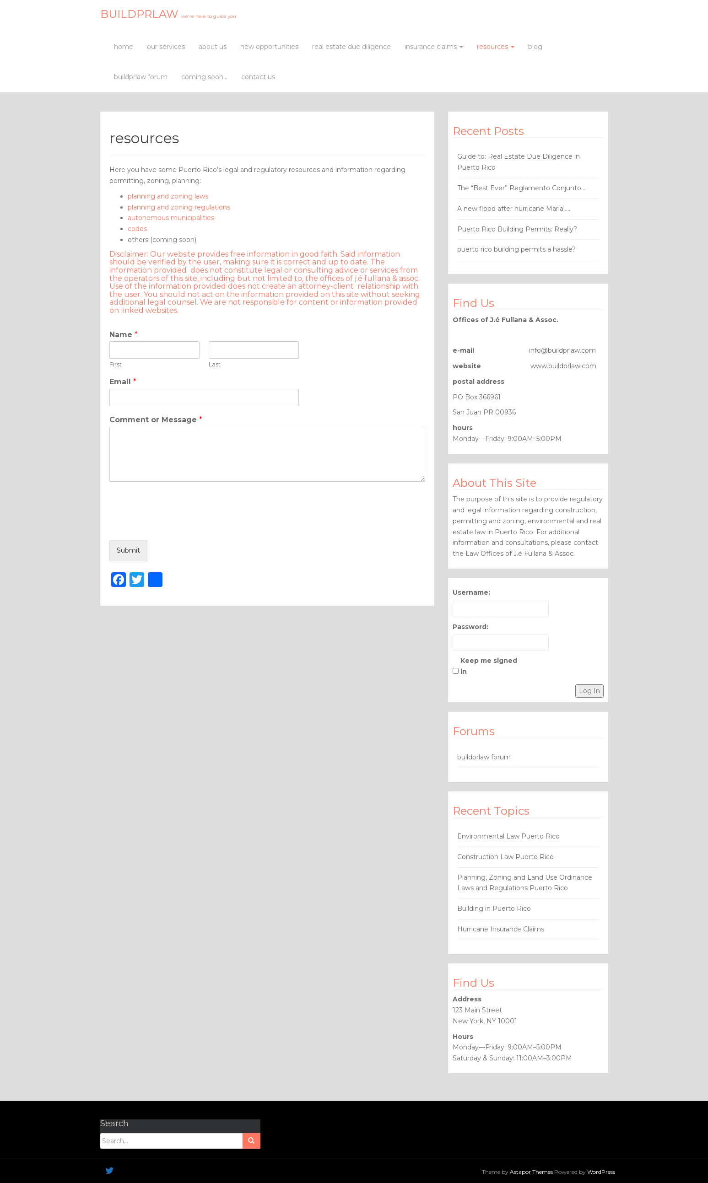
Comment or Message (155, 419)
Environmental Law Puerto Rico (508, 836)
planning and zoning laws (168, 196)
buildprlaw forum (141, 77)
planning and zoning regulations (179, 207)
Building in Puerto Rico (494, 908)
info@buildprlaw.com (562, 350)
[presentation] (179, 525)
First (115, 364)
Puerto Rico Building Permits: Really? (517, 229)
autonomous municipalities (171, 218)
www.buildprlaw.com (563, 366)
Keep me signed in (488, 666)
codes (137, 229)
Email (122, 381)
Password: (470, 627)
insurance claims (434, 47)
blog (535, 47)
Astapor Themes (531, 1171)
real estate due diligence (351, 47)
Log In (589, 691)
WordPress (601, 1171)
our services (166, 47)
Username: (471, 592)
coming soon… (204, 77)
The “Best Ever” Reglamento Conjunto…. (522, 188)
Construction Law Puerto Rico (505, 857)
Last (215, 364)
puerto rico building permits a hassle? (516, 249)
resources (495, 47)
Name (123, 334)
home (123, 47)
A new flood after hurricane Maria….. (513, 208)
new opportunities (269, 47)
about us (213, 47)
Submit (128, 550)
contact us (258, 77)
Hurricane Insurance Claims (500, 929)
